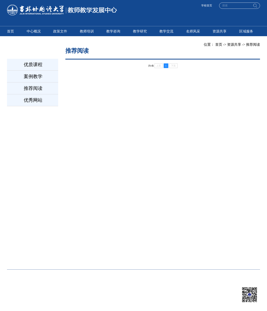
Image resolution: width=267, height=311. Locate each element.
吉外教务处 (188, 243)
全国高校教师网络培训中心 (28, 243)
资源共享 (220, 31)
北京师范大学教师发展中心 (141, 243)
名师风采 (193, 31)
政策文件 (60, 31)
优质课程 (33, 64)
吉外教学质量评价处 (23, 257)
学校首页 (206, 5)
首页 (10, 31)
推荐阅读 (33, 88)
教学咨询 (113, 31)
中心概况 (34, 31)
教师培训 (87, 31)
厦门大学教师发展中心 (83, 243)
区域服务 (246, 31)
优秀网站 (33, 100)
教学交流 (166, 31)
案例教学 (33, 76)
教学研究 (140, 31)
